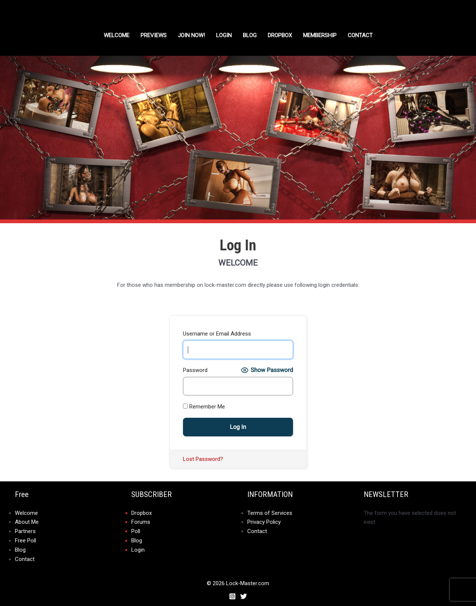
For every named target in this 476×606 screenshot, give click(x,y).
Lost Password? (203, 459)
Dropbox (141, 513)
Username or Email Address (217, 333)
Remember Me (204, 406)
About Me (27, 522)
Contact (360, 35)
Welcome (116, 35)
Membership (320, 35)
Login (224, 35)
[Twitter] (243, 594)
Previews (154, 35)
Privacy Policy (264, 522)
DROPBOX (280, 35)
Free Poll (25, 539)
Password (195, 370)
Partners (25, 531)
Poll (135, 531)
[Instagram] (232, 594)
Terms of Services (269, 513)
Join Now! (191, 35)
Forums (140, 522)
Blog (250, 35)
